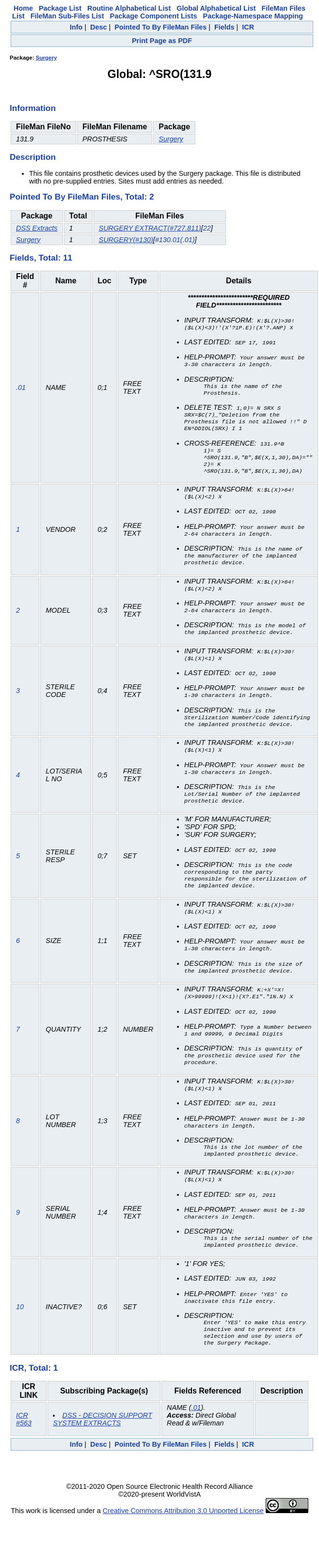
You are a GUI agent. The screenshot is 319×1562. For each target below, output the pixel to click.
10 (20, 1334)
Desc (98, 27)
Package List (60, 8)
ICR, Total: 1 (34, 1397)
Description (33, 157)
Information (33, 108)
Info (76, 27)
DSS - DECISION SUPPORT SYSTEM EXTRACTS (102, 1448)
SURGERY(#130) (126, 240)
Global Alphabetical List (215, 8)
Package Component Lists (153, 16)
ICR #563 (24, 1448)
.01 (21, 392)
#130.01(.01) (175, 240)
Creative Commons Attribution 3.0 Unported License (183, 1540)
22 (207, 228)
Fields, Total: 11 (41, 258)
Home (23, 8)
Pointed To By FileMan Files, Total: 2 (82, 196)
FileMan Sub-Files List (67, 16)
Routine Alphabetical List (129, 8)
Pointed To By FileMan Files (160, 27)
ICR (248, 27)
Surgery (46, 58)
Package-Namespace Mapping (253, 16)
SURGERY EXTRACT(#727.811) (150, 228)
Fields (224, 27)
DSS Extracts (37, 228)
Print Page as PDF (162, 41)
